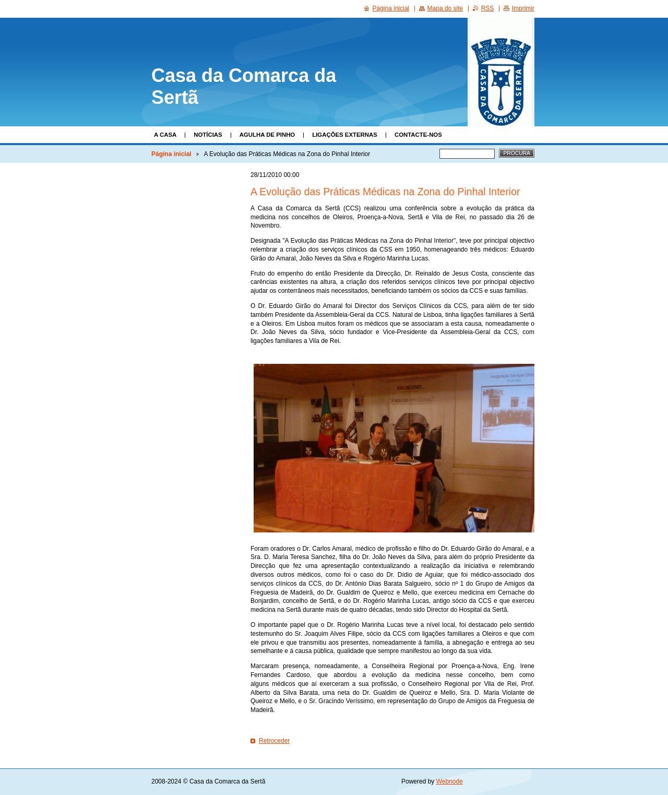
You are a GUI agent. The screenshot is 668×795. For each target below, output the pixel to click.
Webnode (449, 781)
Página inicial (171, 154)
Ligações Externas (344, 135)
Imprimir (523, 8)
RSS (487, 8)
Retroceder (274, 740)
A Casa (165, 135)
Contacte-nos (418, 135)
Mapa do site (445, 8)
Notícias (208, 135)
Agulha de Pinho (267, 135)
